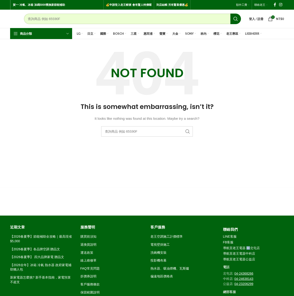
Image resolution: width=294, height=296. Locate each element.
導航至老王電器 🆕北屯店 (241, 248)
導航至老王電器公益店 (239, 259)
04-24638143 (243, 279)
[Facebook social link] (275, 4)
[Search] (132, 19)
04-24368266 (243, 273)
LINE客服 (230, 236)
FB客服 (228, 242)
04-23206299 (243, 284)
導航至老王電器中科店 (239, 253)
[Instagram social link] (281, 4)
